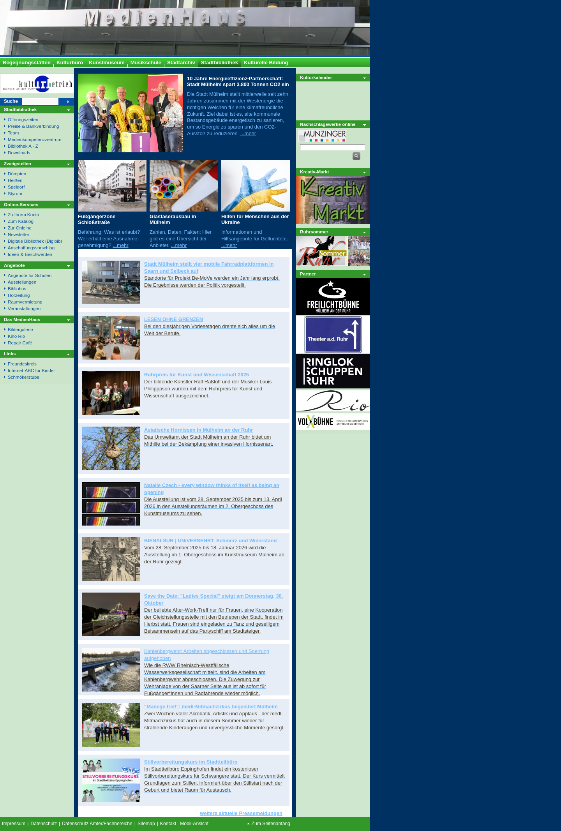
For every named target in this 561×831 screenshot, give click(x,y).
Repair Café (20, 342)
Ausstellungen (22, 281)
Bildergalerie (20, 329)
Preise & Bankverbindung (33, 126)
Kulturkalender (316, 77)
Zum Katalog (21, 221)
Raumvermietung (25, 301)
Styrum (15, 193)
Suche (11, 101)
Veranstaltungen (24, 308)
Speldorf (16, 186)
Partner (308, 273)
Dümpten (17, 173)
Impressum (13, 823)
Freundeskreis (22, 363)
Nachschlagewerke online (328, 124)
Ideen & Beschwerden (30, 254)
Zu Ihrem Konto (23, 214)
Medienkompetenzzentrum (34, 139)
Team (13, 132)
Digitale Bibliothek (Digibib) (35, 240)
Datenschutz (43, 823)
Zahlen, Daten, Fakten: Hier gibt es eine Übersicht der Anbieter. (181, 238)
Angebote (14, 265)
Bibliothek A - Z (23, 145)
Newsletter (18, 234)
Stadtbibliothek (20, 109)
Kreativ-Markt (314, 171)
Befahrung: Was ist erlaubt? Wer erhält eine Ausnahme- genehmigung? (109, 238)
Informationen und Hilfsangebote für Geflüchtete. (254, 235)
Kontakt (168, 823)
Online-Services (21, 204)
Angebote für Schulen (29, 275)
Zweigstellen (17, 163)
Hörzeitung (19, 295)
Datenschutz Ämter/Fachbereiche (97, 823)
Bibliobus (17, 288)
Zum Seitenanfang (271, 823)
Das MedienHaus (22, 319)
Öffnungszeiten (23, 119)
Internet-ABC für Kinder (31, 370)
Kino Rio (16, 336)
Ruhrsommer (314, 231)
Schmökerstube (23, 376)
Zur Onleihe (20, 227)
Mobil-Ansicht (194, 823)
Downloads (19, 152)
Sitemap (146, 823)
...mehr (248, 133)
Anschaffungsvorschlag (31, 247)
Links (10, 353)
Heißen (15, 180)
